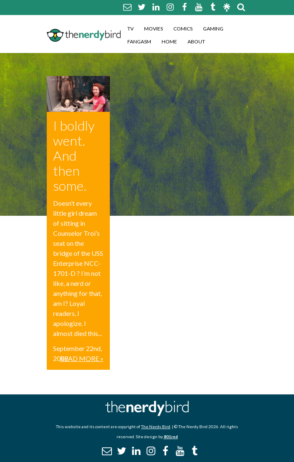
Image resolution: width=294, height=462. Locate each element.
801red (171, 436)
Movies (153, 28)
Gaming (213, 28)
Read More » (82, 358)
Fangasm (139, 41)
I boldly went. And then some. (74, 155)
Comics (183, 28)
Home (169, 41)
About (196, 41)
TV (130, 28)
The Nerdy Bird (155, 426)
